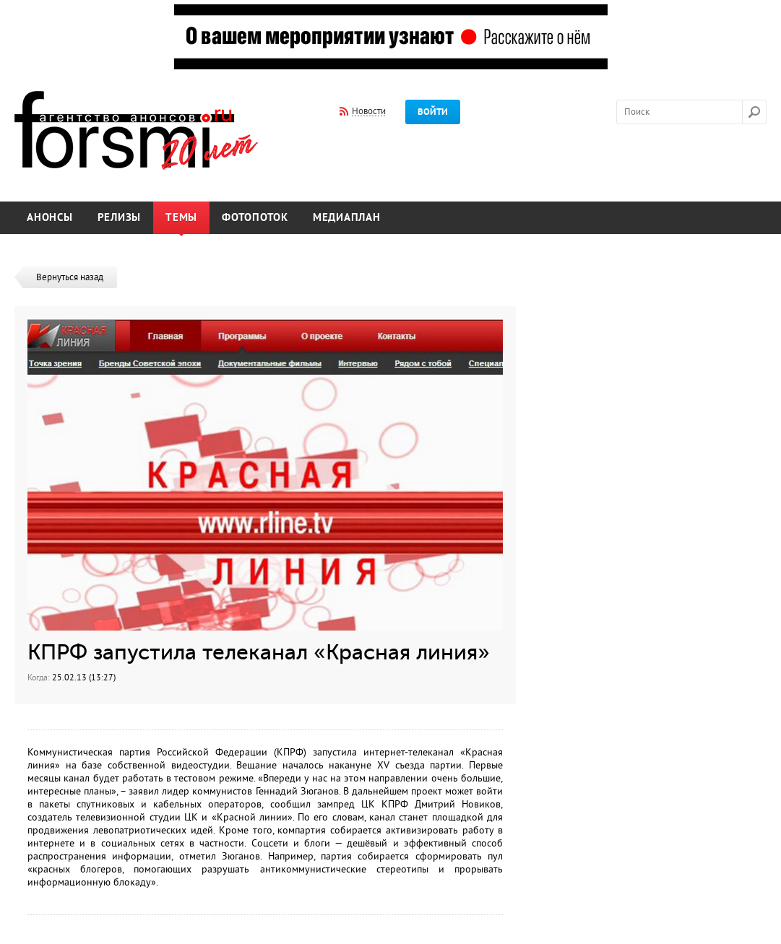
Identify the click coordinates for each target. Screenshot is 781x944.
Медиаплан (347, 218)
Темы (181, 218)
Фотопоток (255, 218)
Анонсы (50, 218)
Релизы (120, 218)
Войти (433, 112)
